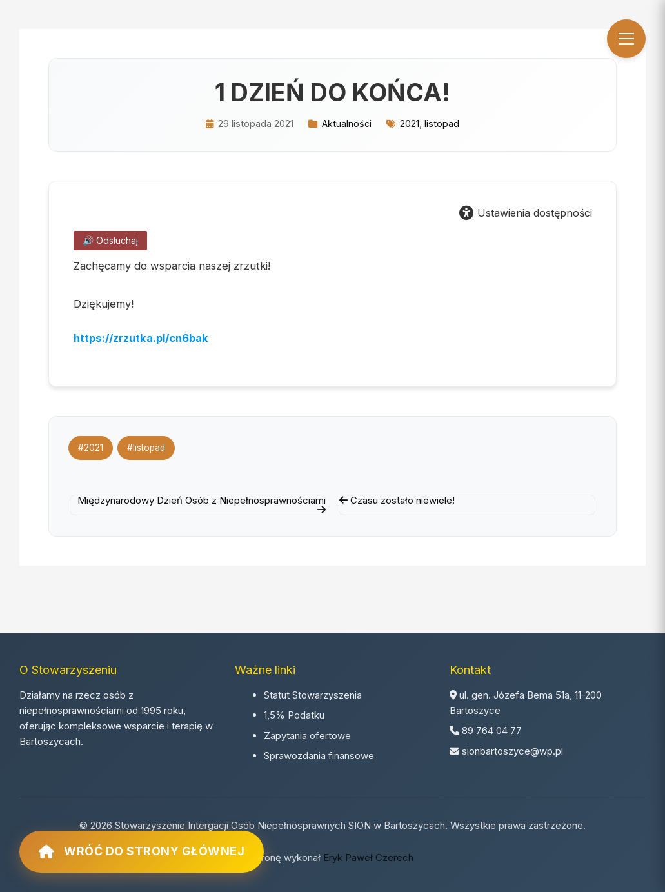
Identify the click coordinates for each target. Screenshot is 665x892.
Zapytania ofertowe (307, 735)
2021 (409, 123)
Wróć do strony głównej (142, 851)
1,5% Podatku (294, 715)
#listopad (147, 447)
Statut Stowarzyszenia (313, 695)
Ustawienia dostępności (525, 213)
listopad (441, 123)
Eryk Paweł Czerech (368, 857)
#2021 (90, 447)
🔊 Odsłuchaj (110, 240)
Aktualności (347, 123)
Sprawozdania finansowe (319, 755)
